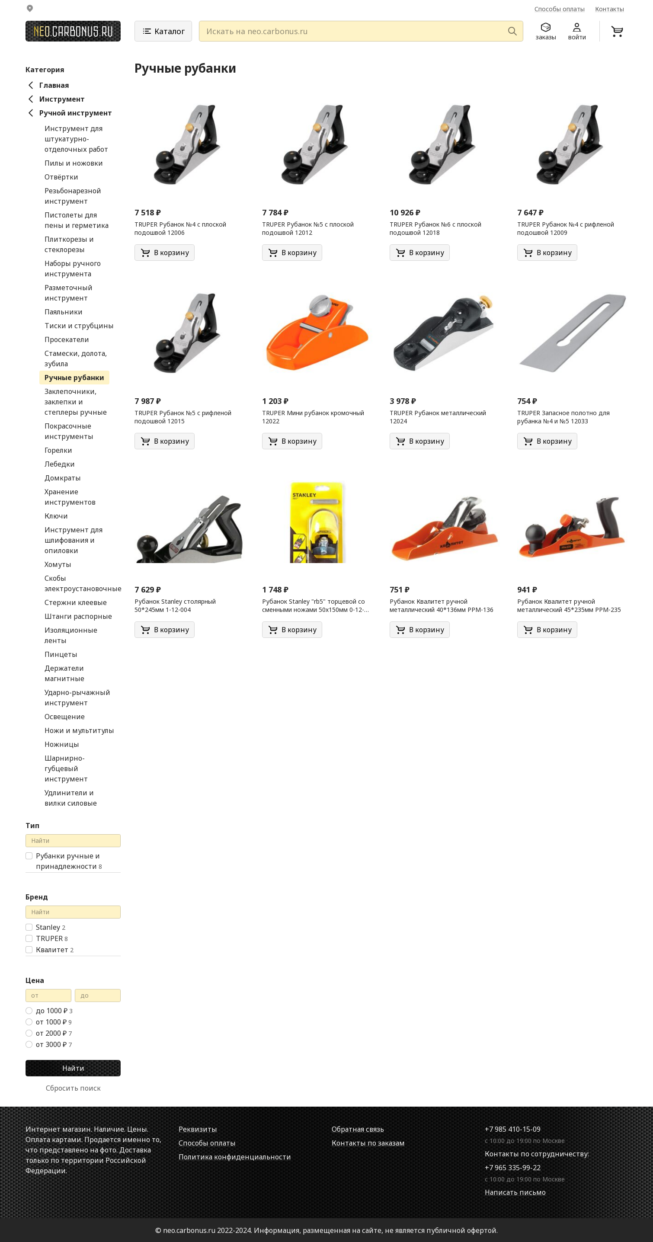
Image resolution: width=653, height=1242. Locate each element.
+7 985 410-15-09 (513, 1128)
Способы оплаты (560, 9)
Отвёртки (61, 176)
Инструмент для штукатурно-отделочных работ (76, 138)
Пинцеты (61, 654)
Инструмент (55, 98)
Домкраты (63, 477)
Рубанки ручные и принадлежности (69, 861)
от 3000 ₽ (54, 1044)
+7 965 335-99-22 (513, 1167)
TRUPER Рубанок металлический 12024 (438, 416)
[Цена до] (98, 995)
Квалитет (55, 949)
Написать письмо (515, 1192)
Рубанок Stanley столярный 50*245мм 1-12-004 (175, 605)
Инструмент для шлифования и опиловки (73, 540)
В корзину (164, 252)
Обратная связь (358, 1128)
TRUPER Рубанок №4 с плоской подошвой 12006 (180, 228)
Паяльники (64, 311)
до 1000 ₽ (54, 1010)
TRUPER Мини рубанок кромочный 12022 (313, 416)
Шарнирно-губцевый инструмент (66, 768)
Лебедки (60, 463)
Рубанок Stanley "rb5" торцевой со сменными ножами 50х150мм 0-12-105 (313, 605)
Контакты (609, 9)
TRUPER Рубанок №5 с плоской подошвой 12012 (308, 228)
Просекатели (67, 339)
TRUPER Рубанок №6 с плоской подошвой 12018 (435, 228)
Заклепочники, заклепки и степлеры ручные (76, 401)
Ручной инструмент (69, 112)
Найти (73, 1067)
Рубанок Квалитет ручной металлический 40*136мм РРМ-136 (441, 605)
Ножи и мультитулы (79, 730)
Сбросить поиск (73, 1087)
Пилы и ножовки (74, 162)
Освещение (65, 716)
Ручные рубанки (74, 377)
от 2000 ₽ (54, 1032)
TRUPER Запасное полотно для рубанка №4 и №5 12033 (563, 416)
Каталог (163, 29)
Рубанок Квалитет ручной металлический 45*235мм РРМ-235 (569, 605)
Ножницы (62, 744)
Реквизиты (198, 1128)
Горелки (58, 450)
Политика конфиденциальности (235, 1156)
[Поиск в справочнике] (73, 840)
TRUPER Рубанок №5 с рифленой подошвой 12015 (182, 416)
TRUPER (52, 938)
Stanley (50, 927)
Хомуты (58, 564)
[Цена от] (48, 995)
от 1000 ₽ (54, 1021)
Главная (47, 85)
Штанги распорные (78, 616)
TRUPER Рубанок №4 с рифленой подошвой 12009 (565, 228)
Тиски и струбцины (79, 325)
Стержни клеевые (76, 602)
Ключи (56, 515)
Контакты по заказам (368, 1142)
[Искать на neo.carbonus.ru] (361, 29)
